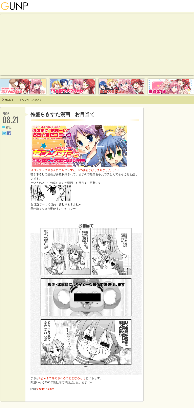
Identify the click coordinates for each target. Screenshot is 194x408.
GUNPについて (31, 99)
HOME (8, 99)
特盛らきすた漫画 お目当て (62, 114)
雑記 (7, 127)
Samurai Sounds (45, 388)
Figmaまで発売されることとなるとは (62, 378)
